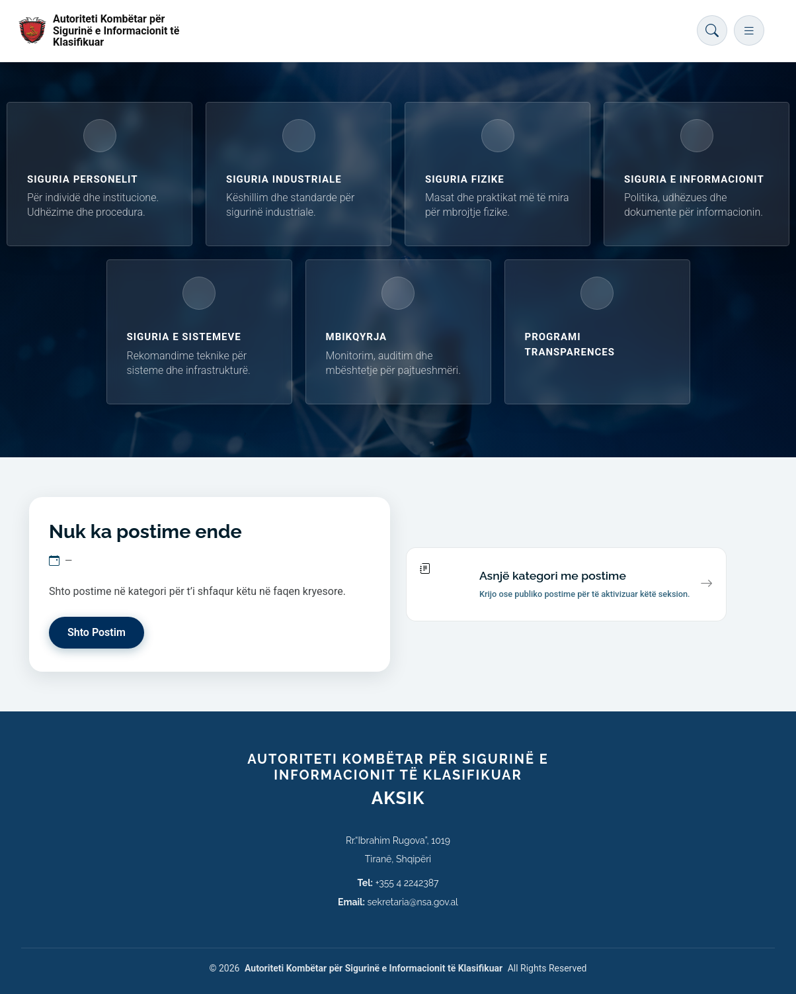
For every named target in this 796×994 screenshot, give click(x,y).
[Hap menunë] (749, 30)
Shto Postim (96, 632)
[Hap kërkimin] (712, 30)
